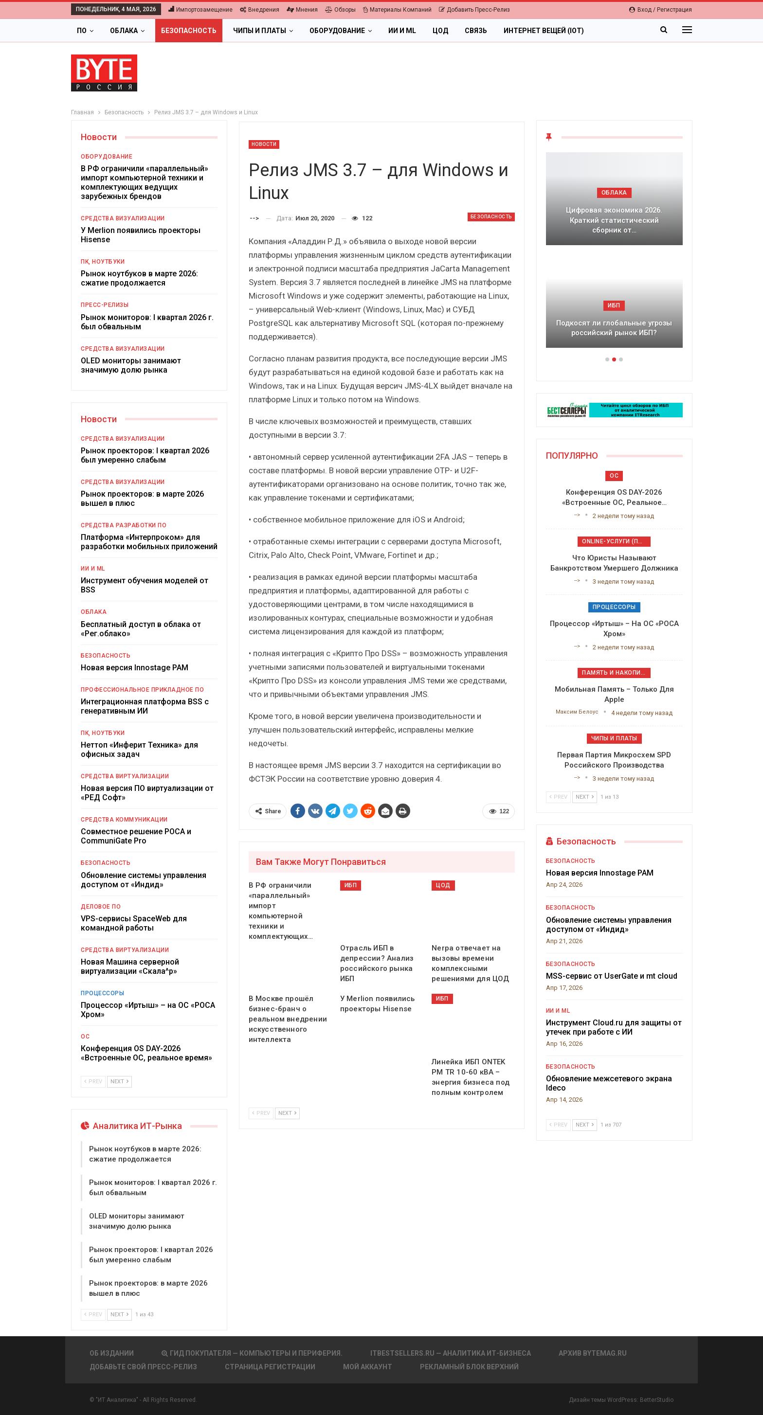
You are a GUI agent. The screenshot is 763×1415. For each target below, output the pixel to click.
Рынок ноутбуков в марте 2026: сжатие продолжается (139, 278)
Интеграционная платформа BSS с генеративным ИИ (145, 706)
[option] (614, 255)
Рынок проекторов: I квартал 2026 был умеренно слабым (145, 455)
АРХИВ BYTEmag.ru (593, 1353)
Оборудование (337, 31)
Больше (615, 31)
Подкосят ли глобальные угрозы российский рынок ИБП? (614, 328)
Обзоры (340, 9)
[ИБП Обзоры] (614, 409)
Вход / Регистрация (660, 9)
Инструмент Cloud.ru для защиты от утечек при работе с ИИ (614, 1027)
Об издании (112, 1353)
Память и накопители (616, 672)
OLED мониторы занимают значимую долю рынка (131, 365)
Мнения (302, 9)
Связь (476, 31)
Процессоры (102, 993)
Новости (264, 144)
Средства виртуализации (125, 776)
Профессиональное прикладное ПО (142, 689)
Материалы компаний (397, 9)
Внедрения (259, 9)
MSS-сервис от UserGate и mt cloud (611, 976)
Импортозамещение (200, 9)
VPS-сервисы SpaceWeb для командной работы (134, 923)
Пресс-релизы (104, 305)
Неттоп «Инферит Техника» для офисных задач (139, 749)
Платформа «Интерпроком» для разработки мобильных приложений (149, 542)
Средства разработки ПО (123, 525)
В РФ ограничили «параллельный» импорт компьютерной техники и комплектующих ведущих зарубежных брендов (144, 182)
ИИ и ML (402, 31)
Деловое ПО (101, 906)
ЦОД (440, 31)
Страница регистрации (270, 1367)
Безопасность (189, 31)
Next (287, 1113)
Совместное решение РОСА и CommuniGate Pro (136, 836)
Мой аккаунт (367, 1367)
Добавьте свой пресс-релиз (143, 1367)
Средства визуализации (123, 218)
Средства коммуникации (124, 819)
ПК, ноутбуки (103, 261)
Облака (124, 31)
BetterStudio (656, 1400)
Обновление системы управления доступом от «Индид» (143, 880)
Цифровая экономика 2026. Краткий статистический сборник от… (614, 220)
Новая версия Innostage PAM (134, 667)
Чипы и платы (259, 31)
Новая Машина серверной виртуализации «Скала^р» (130, 966)
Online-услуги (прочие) (616, 541)
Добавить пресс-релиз (474, 9)
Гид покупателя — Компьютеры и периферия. (252, 1353)
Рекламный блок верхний (469, 1367)
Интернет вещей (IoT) (544, 31)
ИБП (351, 885)
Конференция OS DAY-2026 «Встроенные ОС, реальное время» (146, 1053)
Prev (261, 1113)
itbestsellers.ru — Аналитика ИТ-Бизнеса (450, 1353)
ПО (82, 31)
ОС (85, 1036)
